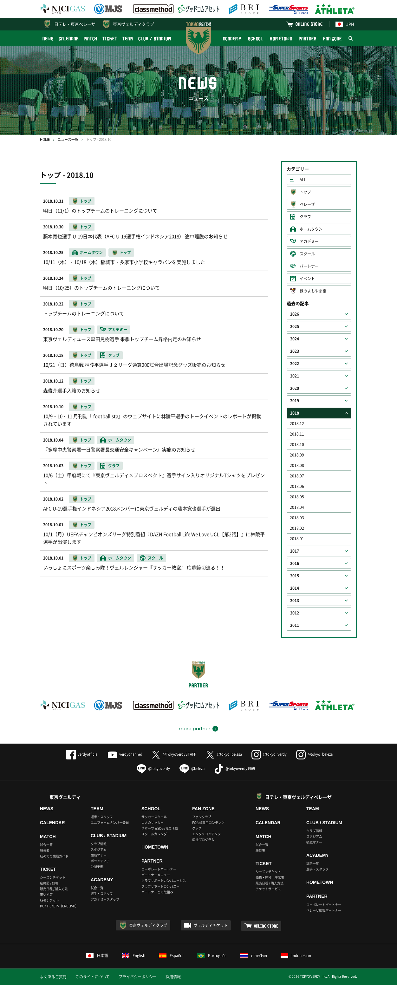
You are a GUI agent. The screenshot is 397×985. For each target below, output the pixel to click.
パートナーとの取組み (157, 892)
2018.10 (297, 444)
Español (171, 955)
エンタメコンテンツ (206, 833)
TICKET (109, 38)
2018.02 (297, 528)
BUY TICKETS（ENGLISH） (59, 905)
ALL (303, 179)
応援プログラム (203, 839)
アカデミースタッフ (105, 899)
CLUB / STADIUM (155, 38)
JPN (344, 24)
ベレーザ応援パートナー (323, 910)
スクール (307, 254)
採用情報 (173, 977)
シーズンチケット (52, 877)
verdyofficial (82, 754)
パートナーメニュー (155, 874)
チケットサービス (268, 888)
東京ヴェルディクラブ (133, 24)
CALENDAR (69, 38)
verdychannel (125, 754)
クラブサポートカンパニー (160, 886)
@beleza (192, 768)
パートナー (309, 266)
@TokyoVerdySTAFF (173, 754)
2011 (294, 625)
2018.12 (297, 423)
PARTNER (307, 38)
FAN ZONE (332, 38)
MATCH (91, 38)
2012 (294, 613)
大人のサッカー (152, 822)
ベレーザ (307, 204)
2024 (294, 339)
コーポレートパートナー (158, 869)
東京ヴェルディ (65, 797)
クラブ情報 (99, 843)
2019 (294, 401)
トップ (305, 192)
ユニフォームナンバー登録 (110, 822)
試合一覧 (46, 844)
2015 (294, 576)
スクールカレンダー (155, 833)
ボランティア (100, 860)
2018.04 (297, 507)
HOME (45, 139)
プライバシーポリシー (138, 977)
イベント (307, 278)
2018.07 (297, 476)
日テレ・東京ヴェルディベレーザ (298, 797)
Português (212, 955)
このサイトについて (92, 977)
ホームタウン (311, 229)
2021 (294, 376)
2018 (294, 413)
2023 (294, 351)
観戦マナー (99, 855)
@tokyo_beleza (223, 754)
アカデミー (309, 241)
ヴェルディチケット (210, 925)
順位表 (44, 850)
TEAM (127, 38)
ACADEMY (232, 38)
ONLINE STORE (309, 24)
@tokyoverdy (153, 768)
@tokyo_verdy (269, 754)
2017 (294, 551)
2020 (294, 388)
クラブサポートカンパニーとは (163, 880)
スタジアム (99, 849)
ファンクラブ (201, 816)
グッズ (197, 828)
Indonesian (296, 955)
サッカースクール (154, 816)
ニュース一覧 (67, 139)
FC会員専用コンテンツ (208, 822)
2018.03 (297, 518)
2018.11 (297, 434)
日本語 (97, 955)
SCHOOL (255, 38)
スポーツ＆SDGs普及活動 (159, 828)
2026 (294, 314)
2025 (294, 326)
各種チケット (49, 900)
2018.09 (297, 455)
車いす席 (46, 894)
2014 (294, 588)
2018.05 (297, 497)
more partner (194, 728)
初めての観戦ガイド (54, 856)
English (133, 955)
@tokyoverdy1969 (234, 768)
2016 (294, 563)
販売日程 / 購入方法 (54, 888)
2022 (294, 363)
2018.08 (297, 465)
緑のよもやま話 (313, 291)
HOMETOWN (281, 38)
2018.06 (297, 486)
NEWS (48, 38)
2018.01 (297, 539)
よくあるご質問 (53, 977)
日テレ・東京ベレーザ (74, 24)
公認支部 (97, 866)
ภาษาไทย (253, 955)
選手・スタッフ (102, 816)
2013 (294, 600)
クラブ (305, 217)
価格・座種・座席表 (270, 877)
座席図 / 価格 (49, 883)
